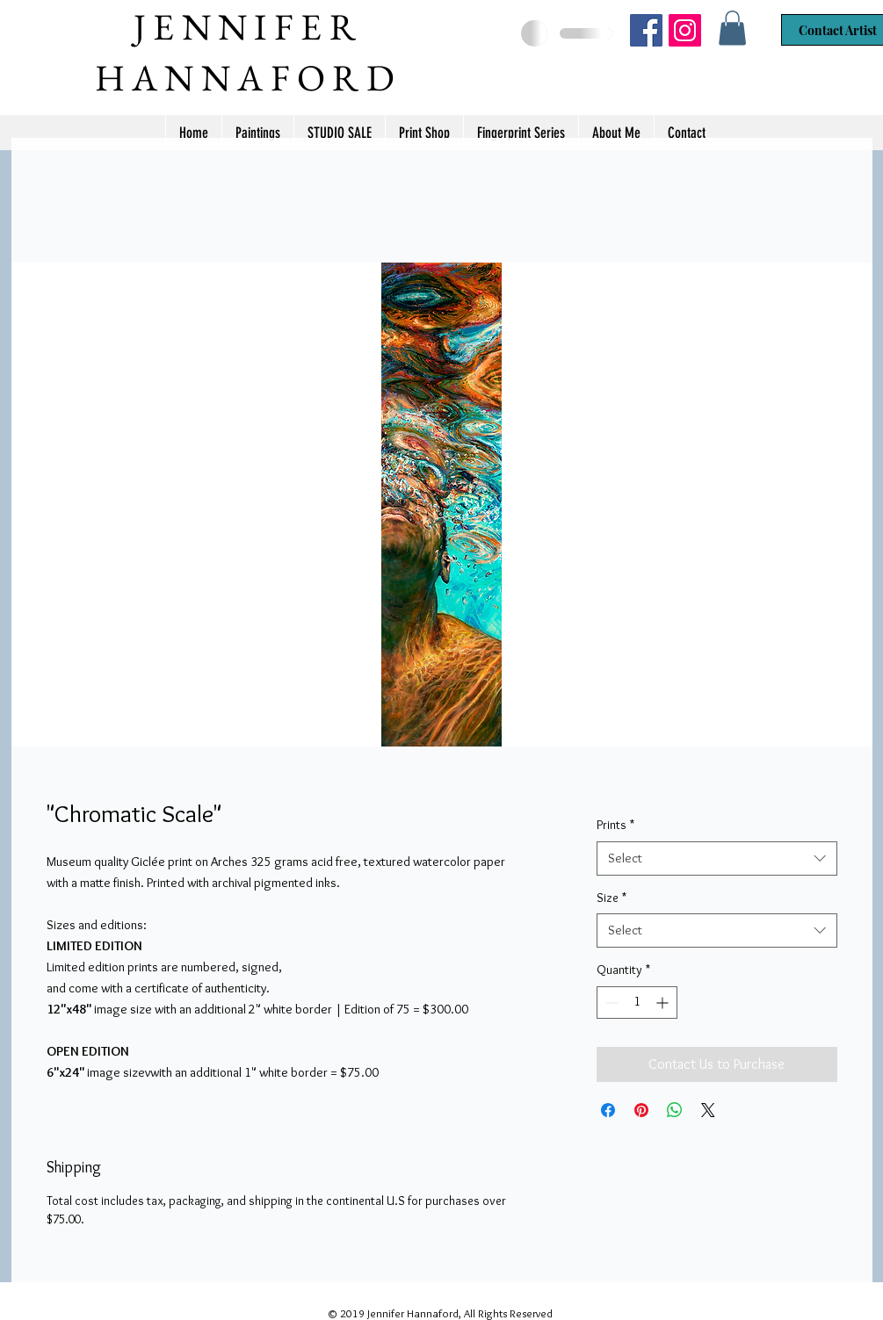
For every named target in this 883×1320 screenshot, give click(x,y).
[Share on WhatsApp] (674, 1110)
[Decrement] (610, 1002)
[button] (732, 28)
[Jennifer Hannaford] (685, 30)
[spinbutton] (637, 1002)
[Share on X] (708, 1110)
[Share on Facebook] (608, 1110)
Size (611, 897)
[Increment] (664, 1002)
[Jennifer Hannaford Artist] (646, 30)
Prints (615, 825)
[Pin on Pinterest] (641, 1110)
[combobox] (716, 858)
